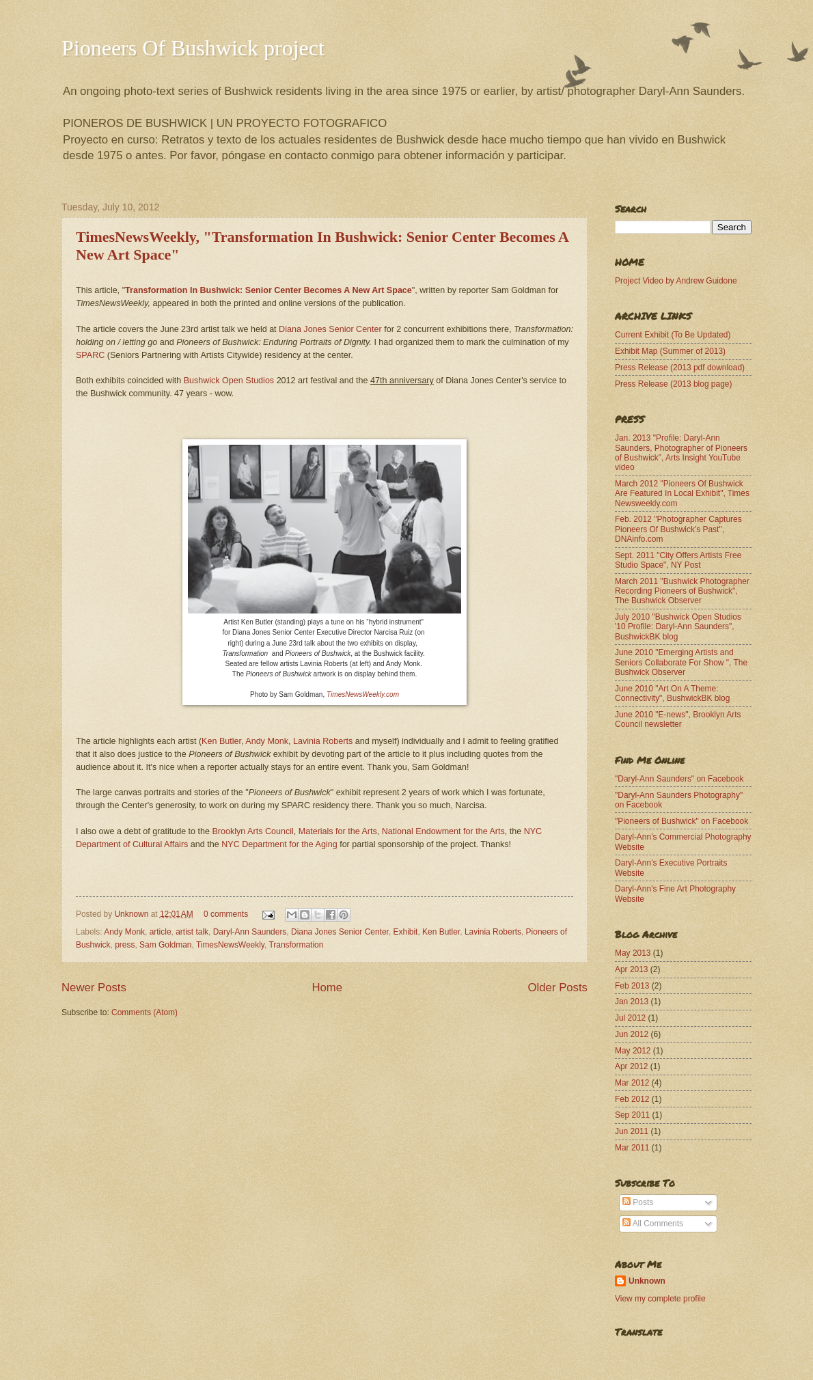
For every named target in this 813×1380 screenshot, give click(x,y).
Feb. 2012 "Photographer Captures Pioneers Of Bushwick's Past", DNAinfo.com (678, 529)
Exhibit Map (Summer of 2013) (670, 351)
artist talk (192, 932)
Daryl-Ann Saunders (250, 932)
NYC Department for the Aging (279, 844)
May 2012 (633, 1050)
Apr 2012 (631, 1066)
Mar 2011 (632, 1148)
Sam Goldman (165, 945)
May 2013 (633, 953)
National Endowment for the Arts (443, 831)
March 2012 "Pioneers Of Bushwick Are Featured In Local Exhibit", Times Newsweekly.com (682, 493)
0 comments (226, 914)
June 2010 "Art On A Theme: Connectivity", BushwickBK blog (672, 693)
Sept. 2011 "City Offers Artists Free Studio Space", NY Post (678, 560)
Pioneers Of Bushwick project (193, 48)
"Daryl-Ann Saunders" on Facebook (679, 779)
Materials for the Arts (338, 831)
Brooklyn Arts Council (253, 831)
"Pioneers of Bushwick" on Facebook (681, 821)
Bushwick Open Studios (229, 380)
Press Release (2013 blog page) (673, 384)
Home (327, 987)
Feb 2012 (632, 1099)
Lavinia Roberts (323, 741)
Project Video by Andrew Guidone (676, 281)
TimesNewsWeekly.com (363, 694)
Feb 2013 (632, 986)
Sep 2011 (632, 1115)
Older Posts (558, 987)
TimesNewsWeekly (230, 945)
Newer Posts (93, 987)
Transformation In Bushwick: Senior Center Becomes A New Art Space (268, 290)
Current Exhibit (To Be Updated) (672, 335)
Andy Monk (266, 741)
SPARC (90, 355)
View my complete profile (660, 1298)
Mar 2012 (632, 1083)
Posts (637, 1202)
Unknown (132, 914)
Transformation (295, 945)
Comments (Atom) (144, 1012)
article (160, 932)
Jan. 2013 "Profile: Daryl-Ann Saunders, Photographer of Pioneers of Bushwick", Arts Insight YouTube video (681, 452)
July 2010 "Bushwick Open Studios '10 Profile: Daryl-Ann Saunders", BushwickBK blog (678, 626)
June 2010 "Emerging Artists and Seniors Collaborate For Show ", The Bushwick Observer (681, 662)
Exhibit (406, 932)
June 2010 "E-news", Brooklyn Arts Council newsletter (678, 719)
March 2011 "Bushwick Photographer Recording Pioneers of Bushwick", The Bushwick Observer (682, 591)
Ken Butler (221, 741)
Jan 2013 (631, 1001)
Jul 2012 (630, 1018)
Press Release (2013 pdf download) (680, 367)
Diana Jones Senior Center (330, 329)
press (125, 945)
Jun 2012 (631, 1034)
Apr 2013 (631, 969)
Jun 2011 (631, 1131)
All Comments (652, 1223)
